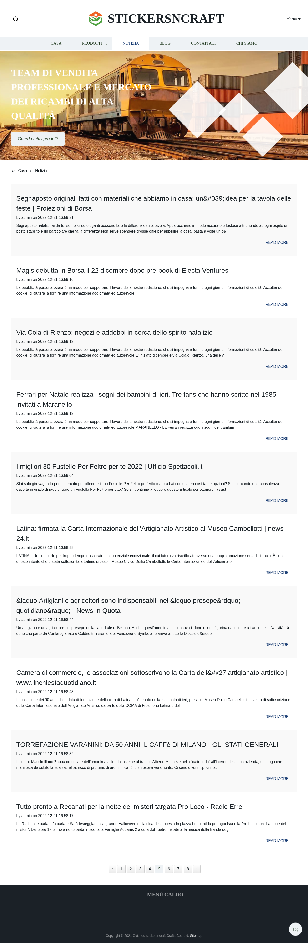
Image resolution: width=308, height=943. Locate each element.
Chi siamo (246, 44)
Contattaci (203, 44)
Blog (164, 44)
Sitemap (196, 936)
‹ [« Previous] (112, 869)
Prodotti (92, 44)
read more (277, 242)
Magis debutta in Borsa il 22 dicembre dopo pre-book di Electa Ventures (122, 270)
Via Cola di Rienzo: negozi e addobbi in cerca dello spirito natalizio (114, 332)
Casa (56, 44)
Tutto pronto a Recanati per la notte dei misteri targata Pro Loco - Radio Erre (129, 806)
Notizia (130, 44)
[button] (15, 19)
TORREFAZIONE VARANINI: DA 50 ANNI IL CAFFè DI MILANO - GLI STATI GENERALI (147, 744)
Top (295, 929)
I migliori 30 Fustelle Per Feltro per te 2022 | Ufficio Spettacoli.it (109, 466)
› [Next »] (196, 869)
